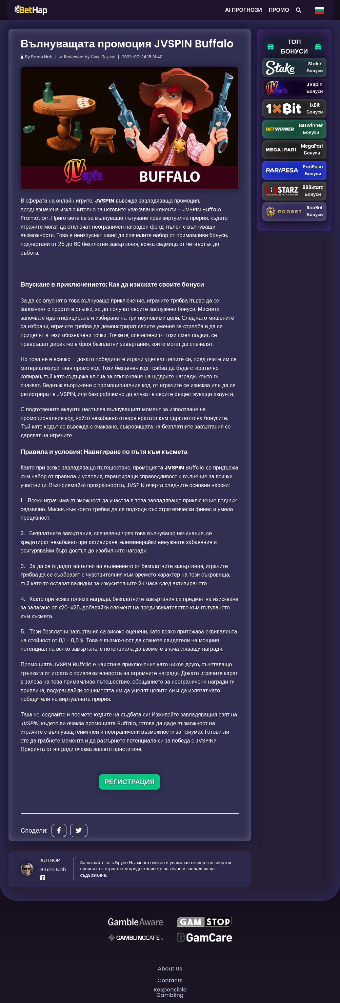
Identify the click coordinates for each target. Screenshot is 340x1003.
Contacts (170, 980)
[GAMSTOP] (204, 922)
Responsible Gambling (170, 993)
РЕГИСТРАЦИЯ (129, 782)
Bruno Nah (42, 57)
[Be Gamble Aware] (135, 922)
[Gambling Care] (135, 937)
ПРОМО (279, 10)
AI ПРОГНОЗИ (243, 10)
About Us (170, 969)
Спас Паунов (103, 57)
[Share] (59, 830)
